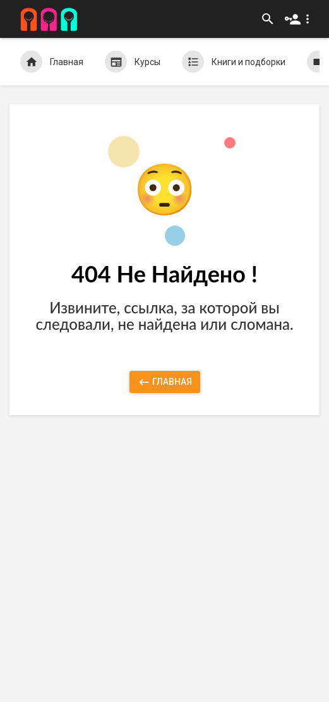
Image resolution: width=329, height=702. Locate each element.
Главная (51, 62)
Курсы (132, 62)
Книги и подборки (233, 62)
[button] (300, 19)
